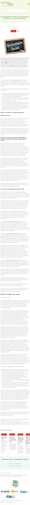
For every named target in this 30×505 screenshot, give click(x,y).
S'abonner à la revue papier (15, 463)
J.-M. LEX (16, 28)
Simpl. (14, 502)
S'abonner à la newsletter (15, 465)
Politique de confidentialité (5, 500)
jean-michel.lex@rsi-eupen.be (15, 421)
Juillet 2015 (14, 26)
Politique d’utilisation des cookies (16, 500)
